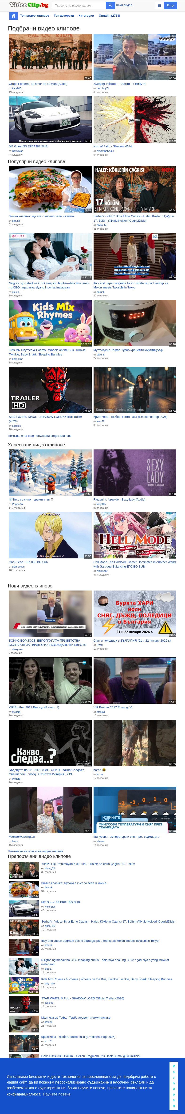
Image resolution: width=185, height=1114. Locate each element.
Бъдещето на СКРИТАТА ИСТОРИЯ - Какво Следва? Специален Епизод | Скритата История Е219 (46, 772)
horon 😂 (100, 770)
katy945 (16, 88)
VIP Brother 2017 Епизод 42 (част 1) (34, 707)
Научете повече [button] (57, 1094)
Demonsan (18, 566)
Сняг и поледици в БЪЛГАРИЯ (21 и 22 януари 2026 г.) (132, 640)
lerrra (100, 774)
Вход (170, 5)
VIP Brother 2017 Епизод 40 (113, 707)
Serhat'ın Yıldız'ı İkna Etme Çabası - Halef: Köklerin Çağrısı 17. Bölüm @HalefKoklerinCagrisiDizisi (134, 218)
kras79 (100, 421)
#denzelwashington (22, 836)
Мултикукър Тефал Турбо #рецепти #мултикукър (128, 350)
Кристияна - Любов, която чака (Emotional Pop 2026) (131, 417)
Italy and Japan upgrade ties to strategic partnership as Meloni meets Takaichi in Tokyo (131, 285)
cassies (16, 425)
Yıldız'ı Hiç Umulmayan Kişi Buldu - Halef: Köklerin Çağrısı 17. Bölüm (88, 864)
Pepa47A (17, 504)
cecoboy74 (103, 88)
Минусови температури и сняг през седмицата (126, 836)
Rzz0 (99, 644)
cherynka (17, 649)
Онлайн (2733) (109, 15)
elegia (15, 292)
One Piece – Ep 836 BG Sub (28, 562)
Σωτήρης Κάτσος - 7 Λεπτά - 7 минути (119, 84)
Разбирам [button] (174, 1085)
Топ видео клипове (34, 15)
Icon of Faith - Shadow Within (114, 146)
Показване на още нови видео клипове (35, 851)
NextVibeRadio (105, 151)
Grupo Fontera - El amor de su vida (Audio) (38, 84)
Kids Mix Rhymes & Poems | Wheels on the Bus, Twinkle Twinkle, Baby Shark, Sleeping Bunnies (47, 352)
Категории (86, 15)
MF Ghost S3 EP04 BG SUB (28, 146)
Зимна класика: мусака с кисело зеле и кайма (41, 216)
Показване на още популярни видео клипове (39, 435)
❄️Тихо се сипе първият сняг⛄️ (31, 499)
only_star (17, 358)
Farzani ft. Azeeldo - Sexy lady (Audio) (120, 499)
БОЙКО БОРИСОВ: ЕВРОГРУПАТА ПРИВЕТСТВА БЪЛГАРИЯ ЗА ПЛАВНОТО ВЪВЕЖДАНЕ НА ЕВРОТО (48, 643)
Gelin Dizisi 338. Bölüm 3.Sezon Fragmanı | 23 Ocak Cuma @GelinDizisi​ (90, 1056)
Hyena (100, 841)
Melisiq (16, 711)
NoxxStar (17, 151)
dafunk (16, 220)
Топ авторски (64, 15)
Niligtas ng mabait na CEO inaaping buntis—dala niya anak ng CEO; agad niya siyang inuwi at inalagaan (49, 285)
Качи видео (124, 5)
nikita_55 (102, 225)
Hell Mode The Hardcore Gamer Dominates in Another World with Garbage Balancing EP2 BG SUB (135, 564)
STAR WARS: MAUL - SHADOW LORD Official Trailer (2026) (45, 419)
